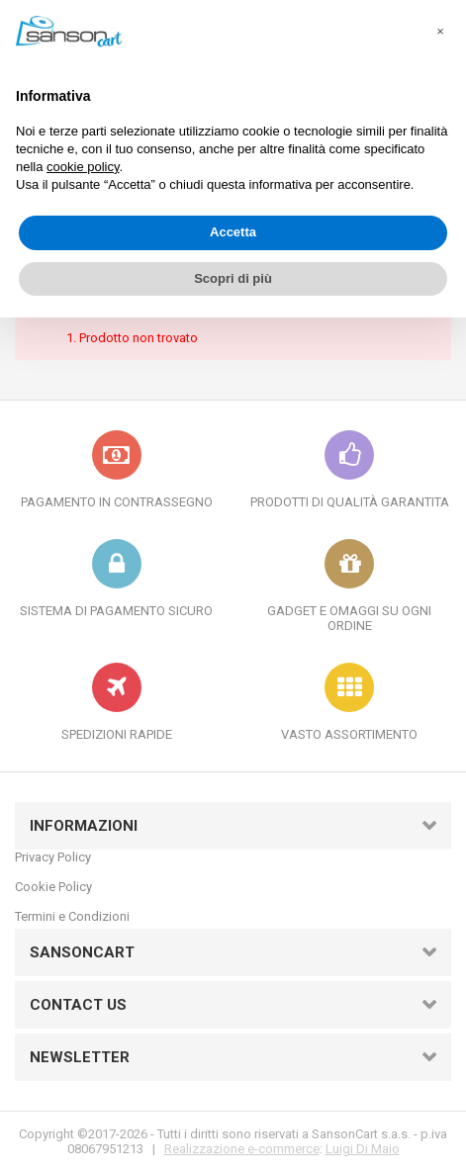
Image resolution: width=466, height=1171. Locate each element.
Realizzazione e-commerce (242, 1148)
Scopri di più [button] (233, 278)
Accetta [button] (233, 232)
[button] (440, 31)
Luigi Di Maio (363, 1148)
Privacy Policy (53, 857)
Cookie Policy (53, 886)
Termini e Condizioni (72, 916)
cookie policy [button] (83, 166)
